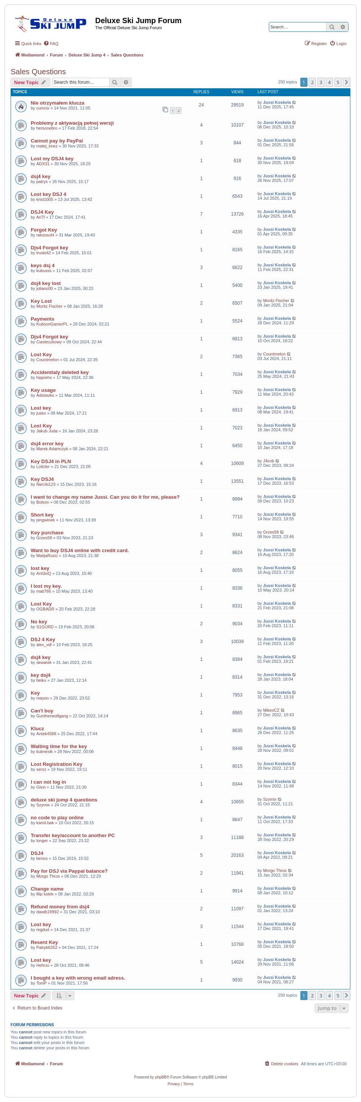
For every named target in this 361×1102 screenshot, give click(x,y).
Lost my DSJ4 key (52, 158)
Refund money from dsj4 (60, 906)
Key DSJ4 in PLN (51, 461)
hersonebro (47, 128)
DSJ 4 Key (43, 639)
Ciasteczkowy (49, 342)
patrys (42, 181)
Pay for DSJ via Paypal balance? (69, 871)
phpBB (160, 1077)
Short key (42, 515)
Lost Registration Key (56, 764)
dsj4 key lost (46, 283)
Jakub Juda (47, 431)
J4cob (268, 461)
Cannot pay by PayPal (57, 141)
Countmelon (47, 359)
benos (42, 858)
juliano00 (44, 288)
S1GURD (45, 627)
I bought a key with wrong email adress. (78, 978)
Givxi (41, 787)
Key (35, 693)
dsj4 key (40, 176)
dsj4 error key (47, 443)
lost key (40, 568)
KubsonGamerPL (52, 324)
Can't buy (42, 711)
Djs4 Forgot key (49, 247)
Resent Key (44, 942)
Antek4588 (46, 733)
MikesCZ (271, 710)
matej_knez (47, 146)
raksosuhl (45, 235)
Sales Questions (38, 71)
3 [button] (321, 82)
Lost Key (41, 354)
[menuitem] (50, 43)
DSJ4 (37, 853)
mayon (42, 698)
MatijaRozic (47, 555)
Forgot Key (44, 230)
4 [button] (329, 82)
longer (42, 840)
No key (39, 622)
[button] (346, 82)
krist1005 (44, 199)
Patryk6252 (47, 947)
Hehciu (42, 965)
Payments (42, 319)
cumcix (42, 108)
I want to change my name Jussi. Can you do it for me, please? (105, 497)
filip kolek (44, 894)
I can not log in (48, 782)
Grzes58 (44, 537)
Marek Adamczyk (52, 448)
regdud (42, 929)
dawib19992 (47, 911)
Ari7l (40, 217)
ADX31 (43, 163)
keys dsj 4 (43, 265)
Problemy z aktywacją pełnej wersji (72, 123)
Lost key (41, 408)
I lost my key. (46, 586)
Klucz (37, 728)
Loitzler (43, 466)
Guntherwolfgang (52, 716)
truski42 (43, 252)
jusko (41, 413)
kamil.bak (45, 822)
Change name (47, 889)
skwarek (44, 662)
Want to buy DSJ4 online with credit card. (80, 550)
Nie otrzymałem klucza (57, 103)
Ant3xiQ (43, 573)
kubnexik (44, 751)
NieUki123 (46, 484)
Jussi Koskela (277, 102)
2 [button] (312, 82)
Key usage (43, 390)
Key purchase (47, 532)
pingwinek (45, 520)
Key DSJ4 (42, 479)
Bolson (42, 502)
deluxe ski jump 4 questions (64, 800)
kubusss (44, 270)
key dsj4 (40, 675)
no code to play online (57, 817)
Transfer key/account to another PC (73, 835)
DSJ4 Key (42, 212)
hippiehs (44, 377)
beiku (41, 680)
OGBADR (45, 609)
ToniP (41, 983)
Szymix (43, 805)
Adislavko (45, 395)
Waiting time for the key (59, 746)
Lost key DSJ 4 (48, 194)
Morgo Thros (48, 876)
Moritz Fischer (49, 306)
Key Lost (41, 301)
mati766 (43, 591)
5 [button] (338, 82)
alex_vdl (44, 644)
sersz (41, 769)
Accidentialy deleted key (60, 372)
